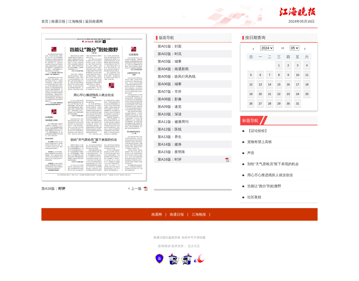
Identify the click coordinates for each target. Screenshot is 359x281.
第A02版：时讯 (170, 54)
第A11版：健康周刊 (173, 122)
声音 (250, 153)
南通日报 (58, 21)
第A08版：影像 (170, 99)
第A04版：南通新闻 (173, 69)
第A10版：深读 (170, 114)
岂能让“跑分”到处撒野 (264, 186)
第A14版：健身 (170, 144)
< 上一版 (135, 188)
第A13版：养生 (170, 137)
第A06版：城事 (170, 84)
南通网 (156, 214)
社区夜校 (254, 197)
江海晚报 (75, 21)
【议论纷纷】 (257, 131)
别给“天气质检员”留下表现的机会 (273, 164)
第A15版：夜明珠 (171, 152)
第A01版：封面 (170, 46)
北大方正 (194, 246)
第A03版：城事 (170, 61)
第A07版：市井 (170, 91)
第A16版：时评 (170, 159)
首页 (44, 21)
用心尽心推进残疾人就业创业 (270, 175)
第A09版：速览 (170, 107)
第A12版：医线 (170, 129)
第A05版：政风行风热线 (177, 76)
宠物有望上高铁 (259, 142)
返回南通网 (94, 21)
